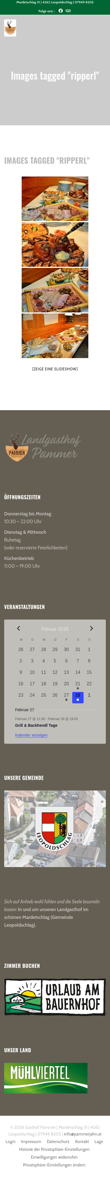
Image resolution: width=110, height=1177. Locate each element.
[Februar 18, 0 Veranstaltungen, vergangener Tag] (43, 686)
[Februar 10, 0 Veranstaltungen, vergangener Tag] (32, 675)
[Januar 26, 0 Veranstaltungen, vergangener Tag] (21, 652)
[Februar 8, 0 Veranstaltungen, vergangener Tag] (89, 663)
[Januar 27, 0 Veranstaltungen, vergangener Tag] (32, 652)
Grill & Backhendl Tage (36, 725)
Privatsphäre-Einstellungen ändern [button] (54, 1165)
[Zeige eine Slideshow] (55, 369)
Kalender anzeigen (31, 735)
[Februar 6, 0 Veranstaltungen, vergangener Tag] (66, 663)
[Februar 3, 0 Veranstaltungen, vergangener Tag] (32, 663)
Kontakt (82, 1141)
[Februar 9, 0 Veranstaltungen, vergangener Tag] (21, 675)
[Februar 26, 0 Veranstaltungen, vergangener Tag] (55, 697)
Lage (98, 1141)
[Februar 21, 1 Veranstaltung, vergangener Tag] (78, 686)
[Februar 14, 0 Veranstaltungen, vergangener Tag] (78, 675)
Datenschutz (58, 1141)
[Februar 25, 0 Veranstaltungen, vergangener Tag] (43, 697)
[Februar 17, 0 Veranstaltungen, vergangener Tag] (32, 686)
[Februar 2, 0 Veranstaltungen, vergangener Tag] (21, 663)
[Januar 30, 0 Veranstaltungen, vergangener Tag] (66, 652)
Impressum (31, 1141)
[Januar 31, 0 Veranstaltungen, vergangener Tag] (78, 652)
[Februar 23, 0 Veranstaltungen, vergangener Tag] (21, 697)
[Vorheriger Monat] (18, 628)
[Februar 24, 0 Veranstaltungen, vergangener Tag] (32, 697)
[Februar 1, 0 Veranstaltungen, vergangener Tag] (89, 652)
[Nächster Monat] (91, 628)
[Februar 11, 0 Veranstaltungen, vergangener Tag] (43, 675)
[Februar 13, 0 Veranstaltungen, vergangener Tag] (66, 675)
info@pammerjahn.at (82, 1134)
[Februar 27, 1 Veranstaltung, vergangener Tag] (66, 697)
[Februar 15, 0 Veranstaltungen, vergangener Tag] (89, 675)
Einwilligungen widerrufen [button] (54, 1157)
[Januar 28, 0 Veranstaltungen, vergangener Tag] (43, 652)
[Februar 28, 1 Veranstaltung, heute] (78, 697)
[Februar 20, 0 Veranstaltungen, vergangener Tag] (66, 686)
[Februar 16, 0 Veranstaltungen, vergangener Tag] (21, 686)
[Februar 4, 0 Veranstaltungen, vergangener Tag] (43, 663)
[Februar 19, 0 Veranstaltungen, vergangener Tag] (55, 686)
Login (11, 1141)
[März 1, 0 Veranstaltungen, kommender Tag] (89, 697)
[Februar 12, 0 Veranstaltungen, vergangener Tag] (55, 675)
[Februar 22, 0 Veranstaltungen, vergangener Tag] (89, 686)
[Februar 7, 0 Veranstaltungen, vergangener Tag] (78, 663)
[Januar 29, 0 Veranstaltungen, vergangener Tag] (55, 652)
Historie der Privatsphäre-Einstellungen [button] (54, 1149)
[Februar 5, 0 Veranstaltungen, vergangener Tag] (55, 663)
